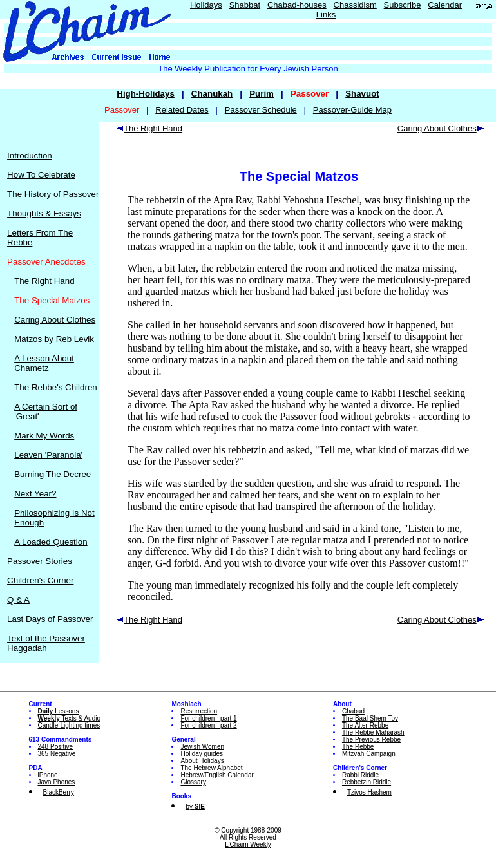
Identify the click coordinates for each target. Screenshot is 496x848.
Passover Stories (39, 561)
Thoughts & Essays (44, 213)
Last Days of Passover (50, 619)
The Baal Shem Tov (370, 718)
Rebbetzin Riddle (366, 782)
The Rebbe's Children (55, 387)
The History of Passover (53, 194)
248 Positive (55, 746)
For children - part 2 (208, 725)
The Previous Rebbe (371, 739)
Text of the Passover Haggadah (46, 643)
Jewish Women (202, 746)
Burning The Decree (52, 474)
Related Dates (181, 110)
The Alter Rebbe (365, 725)
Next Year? (35, 493)
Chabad (353, 711)
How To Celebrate (41, 175)
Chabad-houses (297, 5)
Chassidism (355, 5)
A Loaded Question (50, 542)
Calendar (445, 5)
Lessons (58, 711)
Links (326, 14)
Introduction (29, 155)
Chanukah (212, 94)
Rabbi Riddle (360, 774)
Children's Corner (40, 580)
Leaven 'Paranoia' (48, 455)
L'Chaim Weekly (248, 844)
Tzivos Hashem (369, 792)
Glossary (192, 782)
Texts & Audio (69, 718)
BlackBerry (58, 792)
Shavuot (362, 94)
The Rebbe (358, 746)
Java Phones (56, 782)
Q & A (18, 600)
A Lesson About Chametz (44, 363)
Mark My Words (44, 435)
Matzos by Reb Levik (54, 339)
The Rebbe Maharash (373, 732)
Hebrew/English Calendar (216, 774)
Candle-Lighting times (69, 725)
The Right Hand (44, 281)
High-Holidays (146, 94)
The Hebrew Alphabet (211, 767)
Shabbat (244, 5)
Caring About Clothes (54, 320)
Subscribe (402, 5)
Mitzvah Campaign (369, 753)
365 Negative (57, 753)
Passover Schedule (261, 110)
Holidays (206, 5)
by (195, 806)
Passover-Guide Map (352, 110)
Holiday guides (201, 753)
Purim (261, 94)
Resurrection (198, 711)
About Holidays (202, 760)
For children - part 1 (208, 718)
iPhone (48, 774)
